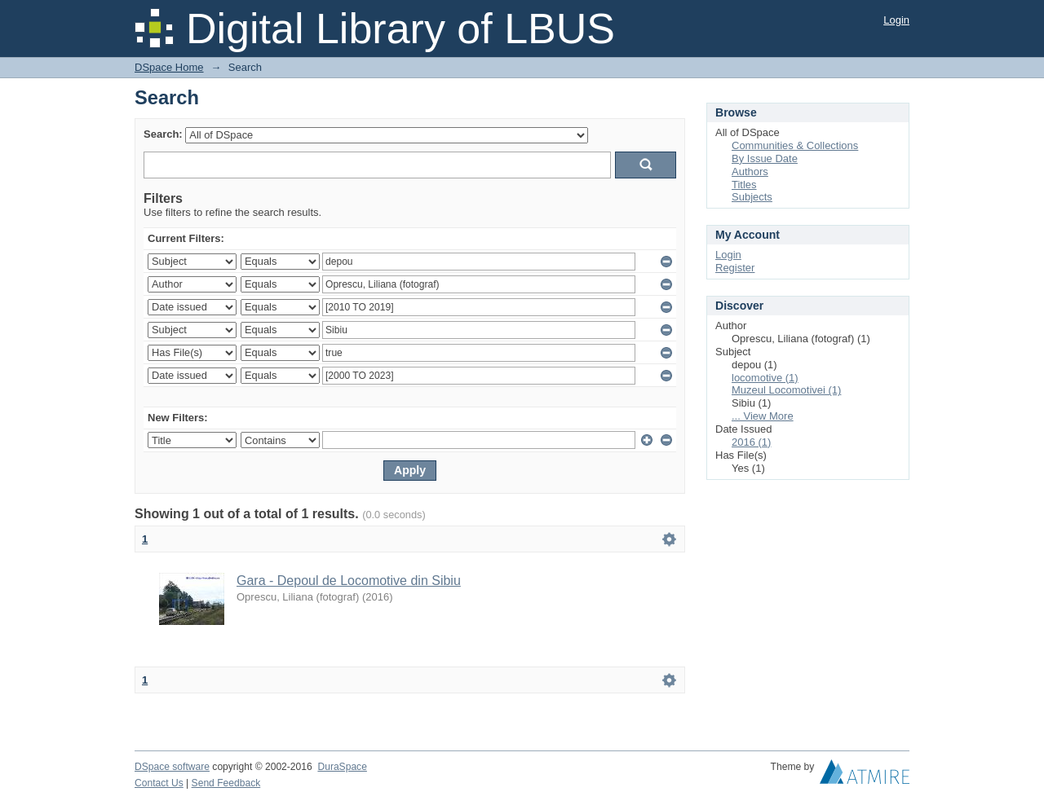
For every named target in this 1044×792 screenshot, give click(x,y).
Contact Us (159, 783)
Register (734, 268)
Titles (744, 184)
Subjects (752, 197)
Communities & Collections (795, 145)
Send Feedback (226, 783)
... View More (763, 416)
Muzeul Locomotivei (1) (786, 390)
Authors (750, 171)
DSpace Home (169, 67)
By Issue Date (765, 158)
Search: (163, 134)
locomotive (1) (765, 378)
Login (896, 20)
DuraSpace (341, 766)
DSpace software (172, 766)
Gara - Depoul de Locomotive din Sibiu (349, 580)
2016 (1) (751, 442)
